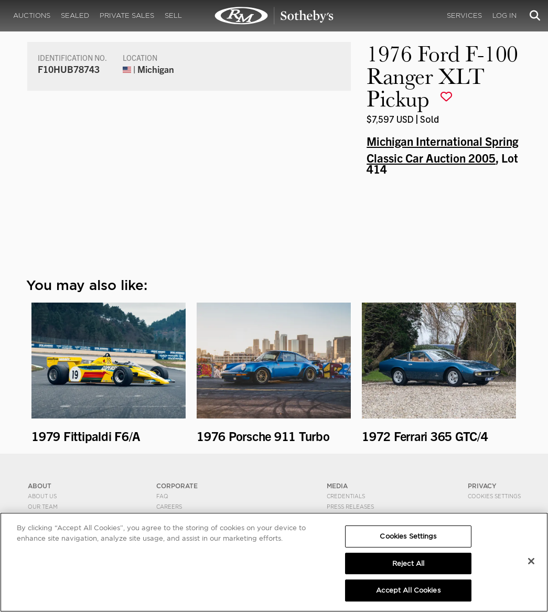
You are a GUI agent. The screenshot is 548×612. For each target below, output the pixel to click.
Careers (169, 506)
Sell (173, 15)
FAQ (162, 496)
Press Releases (350, 506)
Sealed (75, 15)
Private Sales (127, 15)
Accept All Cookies (408, 590)
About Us (42, 496)
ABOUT (39, 486)
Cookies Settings (494, 496)
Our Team (43, 506)
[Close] (531, 561)
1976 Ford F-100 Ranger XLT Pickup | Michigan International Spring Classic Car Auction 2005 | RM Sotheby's (274, 16)
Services (464, 15)
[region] (274, 562)
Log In (504, 15)
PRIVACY (482, 486)
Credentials (346, 496)
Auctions (31, 15)
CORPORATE (177, 486)
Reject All (408, 563)
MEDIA (337, 486)
